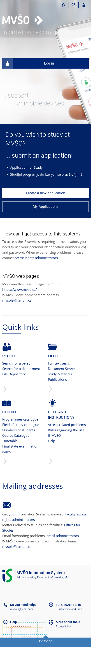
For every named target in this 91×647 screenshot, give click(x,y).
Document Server (61, 368)
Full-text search (60, 363)
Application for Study (26, 167)
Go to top (45, 641)
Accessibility (63, 626)
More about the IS (68, 622)
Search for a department (21, 368)
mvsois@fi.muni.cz (16, 300)
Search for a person (17, 363)
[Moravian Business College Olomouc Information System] (27, 15)
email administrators (63, 535)
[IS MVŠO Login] (84, 5)
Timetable (10, 441)
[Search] (63, 5)
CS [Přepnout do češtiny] (73, 4)
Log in (28, 63)
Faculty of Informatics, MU (53, 577)
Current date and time (69, 609)
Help (51, 441)
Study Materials (60, 374)
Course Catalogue (15, 435)
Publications (57, 379)
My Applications (45, 206)
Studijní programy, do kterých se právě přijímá (46, 174)
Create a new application (45, 193)
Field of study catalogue (20, 424)
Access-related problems (67, 424)
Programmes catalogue (20, 419)
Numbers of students (18, 430)
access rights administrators (36, 257)
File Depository (14, 374)
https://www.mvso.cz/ (19, 289)
